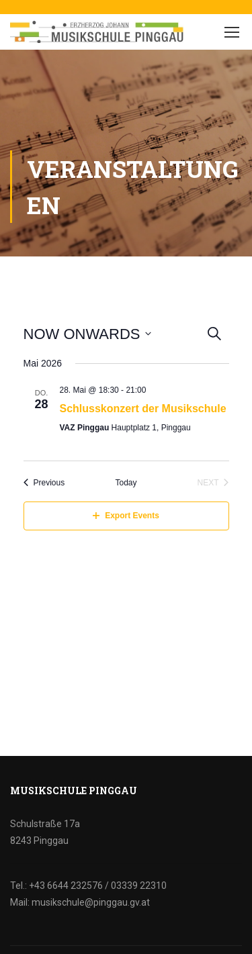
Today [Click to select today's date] (125, 482)
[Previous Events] (44, 483)
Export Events (126, 515)
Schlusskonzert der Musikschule (143, 408)
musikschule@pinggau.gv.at (91, 902)
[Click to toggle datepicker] (88, 334)
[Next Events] (212, 483)
